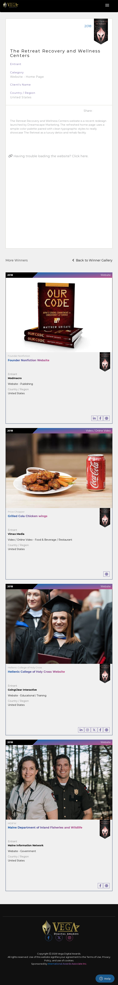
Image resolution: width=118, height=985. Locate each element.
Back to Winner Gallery (92, 260)
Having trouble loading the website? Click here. (48, 156)
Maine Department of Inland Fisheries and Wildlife (45, 827)
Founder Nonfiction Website (28, 360)
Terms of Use (94, 957)
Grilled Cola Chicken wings (27, 516)
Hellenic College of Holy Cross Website (36, 671)
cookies (68, 960)
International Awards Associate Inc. (67, 963)
